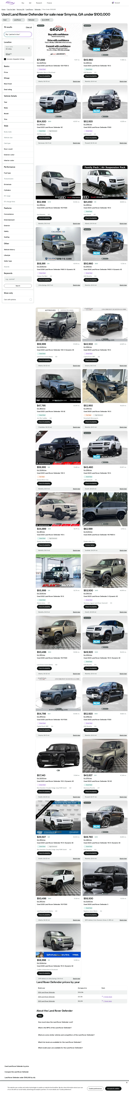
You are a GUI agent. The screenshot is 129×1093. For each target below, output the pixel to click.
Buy (23, 3)
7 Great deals (107, 1001)
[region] (64, 1087)
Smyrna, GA (20, 9)
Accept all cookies (113, 1088)
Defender (38, 9)
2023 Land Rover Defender (46, 1001)
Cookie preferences (95, 1088)
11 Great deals (107, 997)
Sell (30, 3)
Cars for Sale (11, 9)
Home (3, 9)
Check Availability (44, 76)
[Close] (127, 1082)
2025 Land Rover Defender (46, 997)
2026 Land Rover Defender (46, 992)
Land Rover (29, 9)
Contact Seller (89, 545)
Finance (49, 3)
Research (39, 3)
